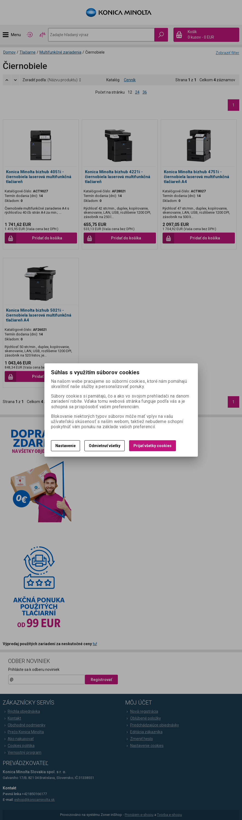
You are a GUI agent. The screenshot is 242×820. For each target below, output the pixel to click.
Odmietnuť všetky (104, 446)
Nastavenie (65, 446)
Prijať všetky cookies (152, 446)
